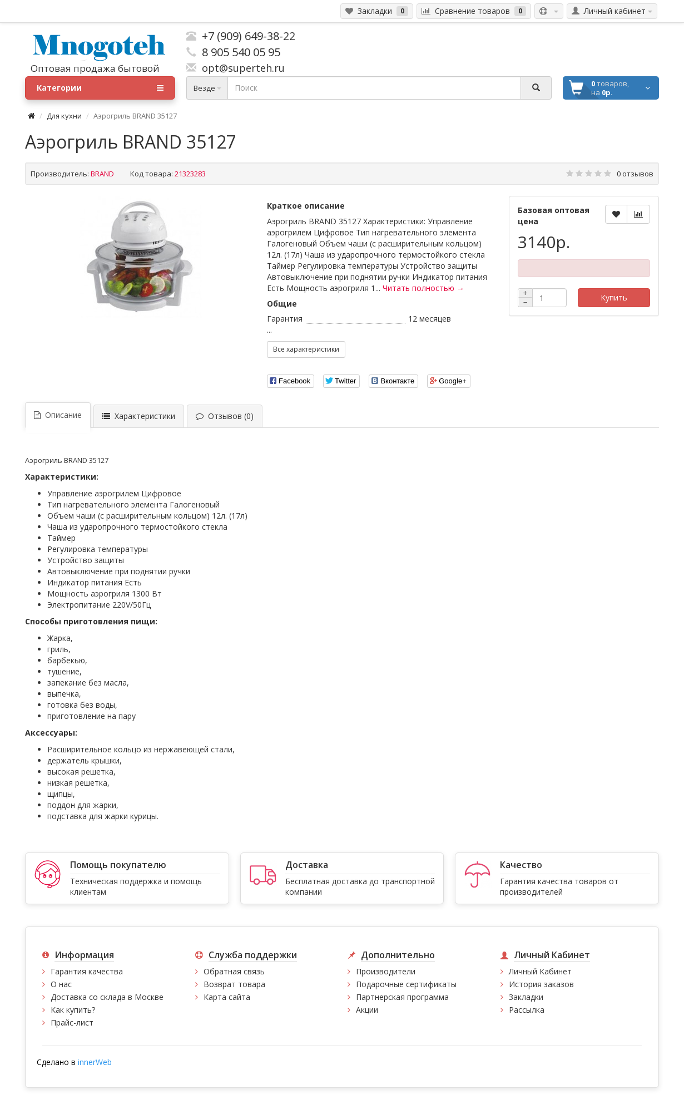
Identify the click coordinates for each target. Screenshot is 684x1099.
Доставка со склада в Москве (107, 997)
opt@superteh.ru (240, 68)
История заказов (541, 984)
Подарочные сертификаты (406, 984)
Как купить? (73, 1009)
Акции (367, 1009)
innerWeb (95, 1062)
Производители (385, 971)
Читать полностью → (423, 288)
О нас (61, 984)
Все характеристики (306, 349)
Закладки (526, 997)
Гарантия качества (87, 971)
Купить (614, 297)
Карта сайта (227, 997)
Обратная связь (234, 971)
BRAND (102, 174)
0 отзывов (635, 174)
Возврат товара (234, 984)
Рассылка (526, 1009)
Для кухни (64, 116)
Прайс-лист (72, 1022)
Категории (100, 87)
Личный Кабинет (540, 971)
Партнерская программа (402, 997)
